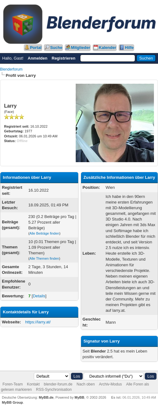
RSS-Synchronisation (54, 389)
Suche (56, 47)
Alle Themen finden (44, 258)
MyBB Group (12, 402)
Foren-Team (13, 384)
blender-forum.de (58, 384)
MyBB (79, 397)
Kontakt (33, 384)
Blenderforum (11, 69)
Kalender (107, 47)
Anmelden (38, 58)
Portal (36, 47)
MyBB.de (46, 397)
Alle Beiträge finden (44, 233)
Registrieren (63, 58)
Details (39, 296)
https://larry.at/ (38, 322)
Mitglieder (80, 47)
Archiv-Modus (110, 384)
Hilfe (129, 47)
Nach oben (86, 384)
